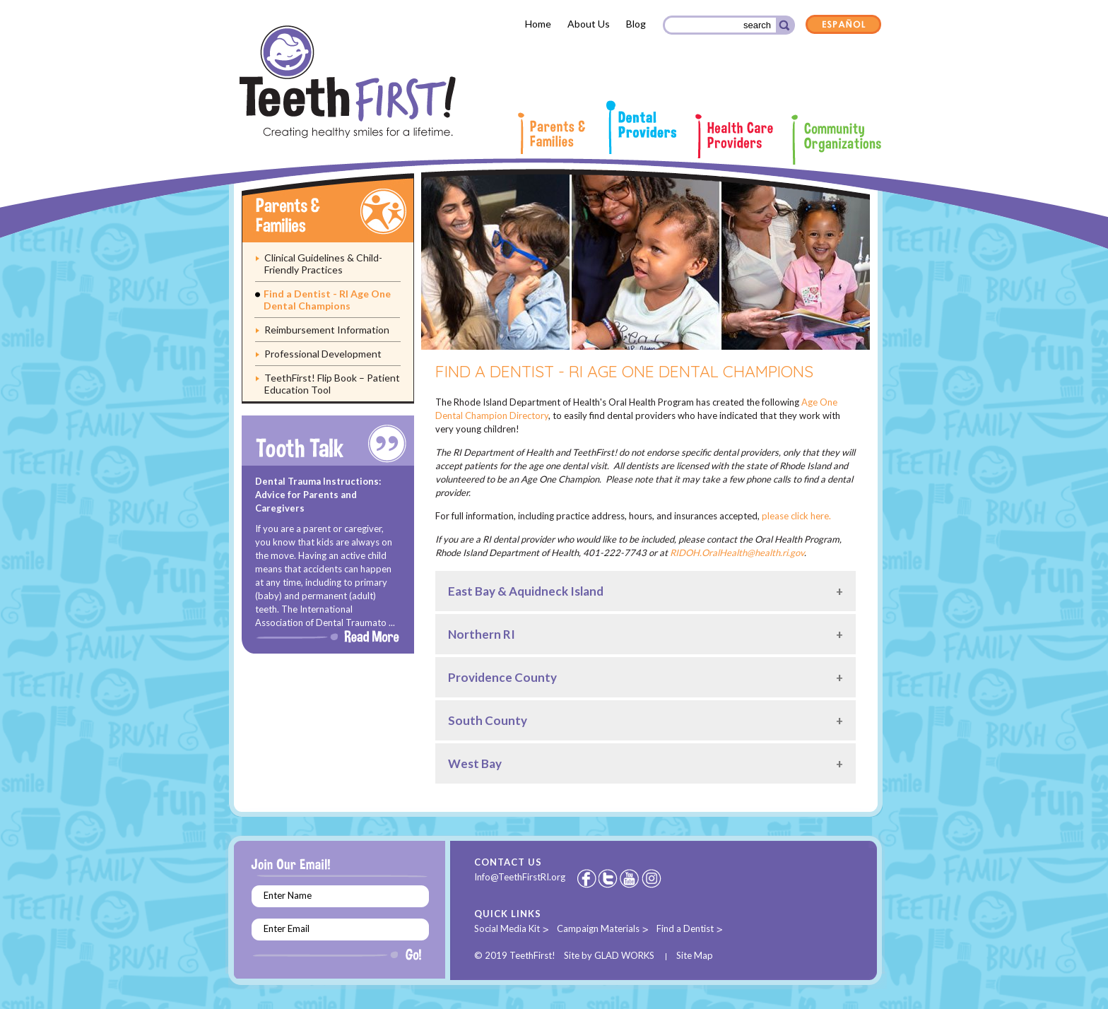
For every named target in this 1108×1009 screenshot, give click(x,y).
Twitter (609, 878)
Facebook (586, 878)
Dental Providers (641, 127)
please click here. (796, 515)
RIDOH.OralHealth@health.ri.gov (737, 552)
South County (487, 720)
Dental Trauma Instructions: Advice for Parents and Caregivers (318, 495)
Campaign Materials (598, 928)
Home (538, 24)
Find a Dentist (685, 928)
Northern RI (481, 634)
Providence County (502, 677)
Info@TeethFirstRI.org (519, 877)
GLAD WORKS (624, 955)
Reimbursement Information (326, 330)
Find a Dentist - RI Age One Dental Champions (327, 300)
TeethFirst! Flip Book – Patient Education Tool (332, 384)
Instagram (652, 878)
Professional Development (323, 354)
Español (843, 25)
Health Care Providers (734, 136)
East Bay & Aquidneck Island (525, 591)
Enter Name (288, 895)
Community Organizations (836, 139)
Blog (636, 24)
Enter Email (287, 928)
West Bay (475, 763)
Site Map (694, 955)
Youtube (630, 878)
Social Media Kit (507, 928)
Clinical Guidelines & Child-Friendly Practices (323, 264)
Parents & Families (551, 133)
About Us (588, 24)
